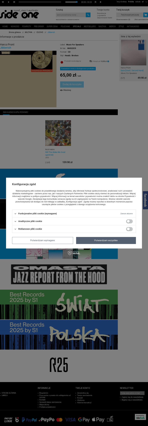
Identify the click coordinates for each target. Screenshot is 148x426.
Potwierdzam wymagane (42, 240)
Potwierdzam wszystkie (106, 240)
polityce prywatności (41, 196)
